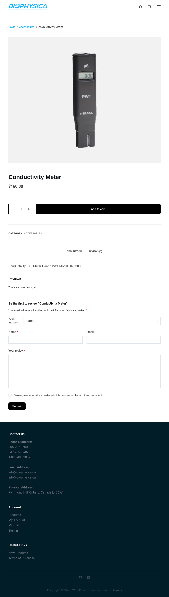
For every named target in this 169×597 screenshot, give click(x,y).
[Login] (140, 6)
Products (14, 515)
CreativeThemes (111, 590)
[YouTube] (88, 577)
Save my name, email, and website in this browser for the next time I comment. (58, 395)
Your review (16, 350)
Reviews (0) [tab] (95, 251)
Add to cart (98, 209)
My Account (16, 520)
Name (13, 332)
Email (91, 332)
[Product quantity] (21, 209)
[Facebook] (80, 577)
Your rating (13, 320)
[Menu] (159, 7)
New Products (18, 553)
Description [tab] (74, 251)
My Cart (13, 525)
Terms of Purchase (21, 558)
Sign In (13, 530)
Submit (17, 406)
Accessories (33, 233)
